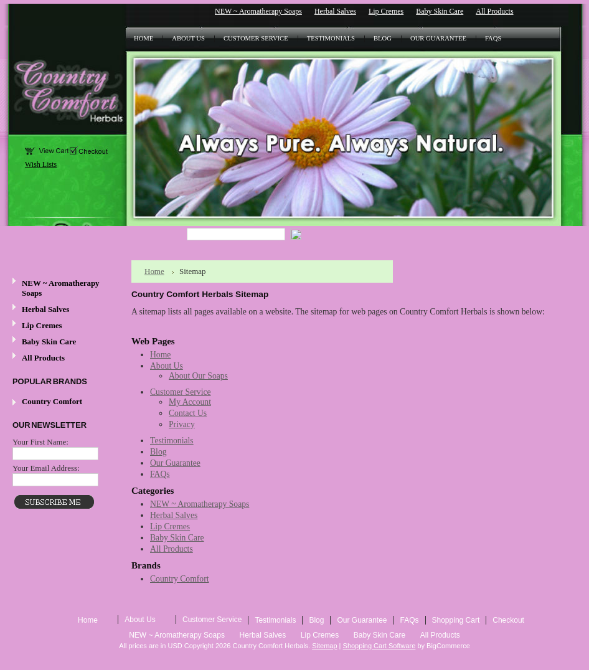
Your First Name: (40, 441)
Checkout (508, 620)
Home (154, 271)
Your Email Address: (46, 468)
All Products (494, 11)
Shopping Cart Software (379, 645)
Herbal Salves (335, 11)
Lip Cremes (386, 11)
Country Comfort (52, 401)
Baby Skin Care (439, 11)
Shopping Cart (456, 620)
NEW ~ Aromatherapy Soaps (258, 11)
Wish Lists (41, 164)
